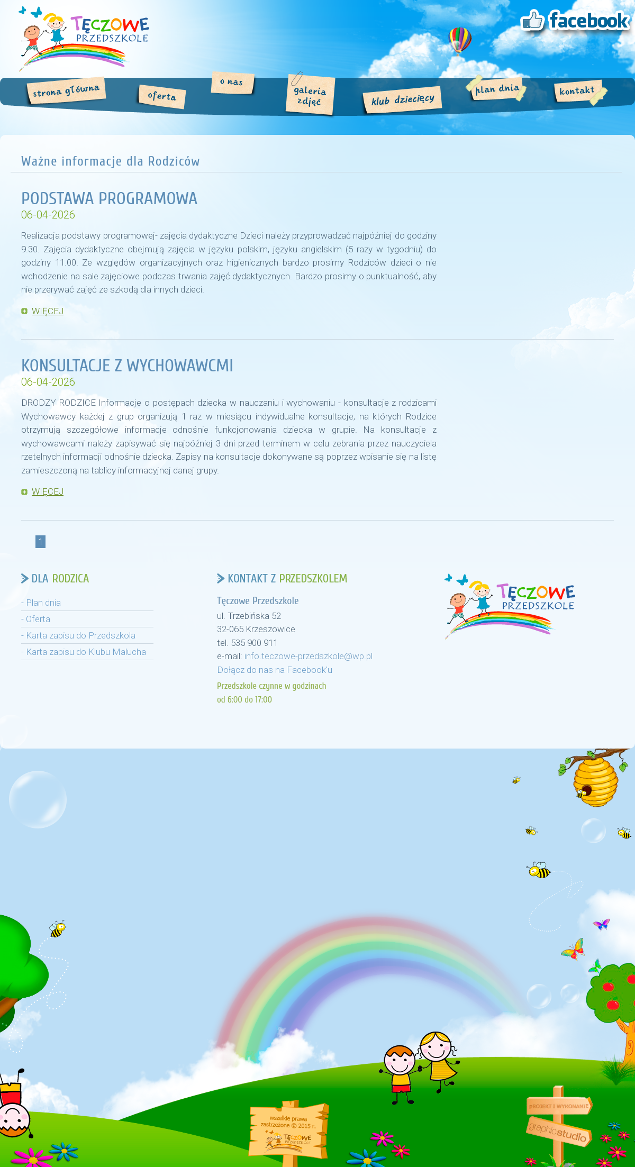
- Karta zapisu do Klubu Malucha (83, 651)
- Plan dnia (41, 602)
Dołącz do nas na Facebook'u (274, 669)
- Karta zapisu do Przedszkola (78, 635)
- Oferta (35, 619)
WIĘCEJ (48, 311)
